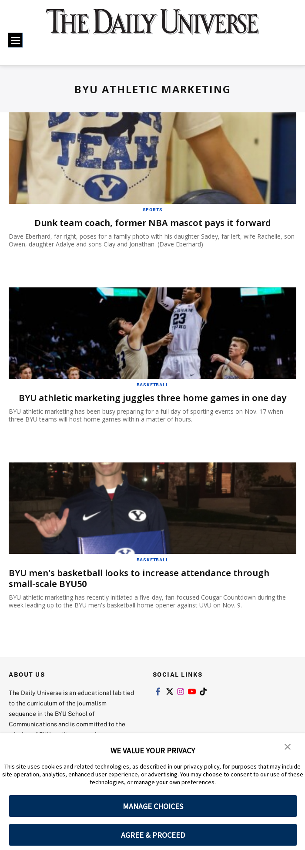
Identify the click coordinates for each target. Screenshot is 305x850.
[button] (288, 746)
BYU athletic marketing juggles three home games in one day (152, 398)
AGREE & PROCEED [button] (153, 835)
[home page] (152, 27)
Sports (153, 209)
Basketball (153, 384)
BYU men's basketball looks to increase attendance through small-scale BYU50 (139, 578)
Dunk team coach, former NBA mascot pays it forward (152, 223)
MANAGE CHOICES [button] (153, 806)
